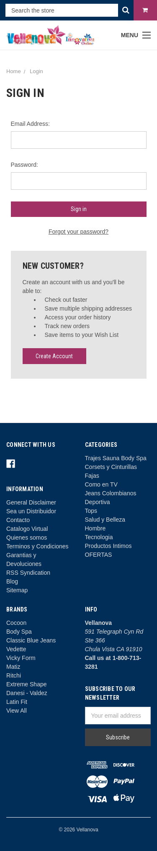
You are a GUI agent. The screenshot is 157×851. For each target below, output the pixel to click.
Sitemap (17, 590)
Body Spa (19, 631)
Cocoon (16, 622)
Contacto (18, 520)
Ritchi (13, 675)
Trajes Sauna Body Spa (116, 458)
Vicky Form (21, 658)
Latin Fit (16, 701)
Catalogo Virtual (27, 528)
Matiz (13, 666)
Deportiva (97, 502)
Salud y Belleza (105, 519)
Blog (12, 581)
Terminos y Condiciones (37, 546)
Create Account (54, 356)
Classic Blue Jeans (31, 640)
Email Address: (30, 123)
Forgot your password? (78, 231)
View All (16, 710)
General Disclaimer (31, 502)
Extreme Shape (26, 684)
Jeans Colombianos (110, 493)
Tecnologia (99, 537)
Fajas (92, 475)
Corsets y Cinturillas (111, 467)
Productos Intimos (108, 546)
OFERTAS (98, 554)
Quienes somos (26, 537)
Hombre (95, 528)
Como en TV (101, 484)
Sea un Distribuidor (31, 511)
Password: (24, 164)
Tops (91, 510)
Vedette (16, 649)
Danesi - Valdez (26, 693)
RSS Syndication (28, 572)
